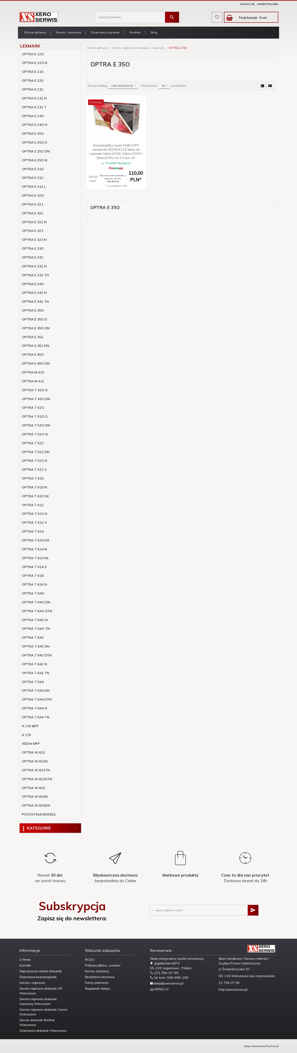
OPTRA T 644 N (34, 708)
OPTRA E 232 (32, 89)
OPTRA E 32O (33, 195)
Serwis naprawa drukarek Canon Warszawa (43, 1011)
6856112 (161, 989)
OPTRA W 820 (33, 788)
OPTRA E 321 (32, 204)
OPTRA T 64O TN (36, 628)
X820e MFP (31, 743)
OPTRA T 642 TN (35, 673)
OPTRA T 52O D (35, 416)
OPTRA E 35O (33, 310)
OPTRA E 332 (32, 257)
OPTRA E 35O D (34, 319)
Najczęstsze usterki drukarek (40, 971)
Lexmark (30, 45)
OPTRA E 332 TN (35, 275)
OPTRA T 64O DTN (37, 611)
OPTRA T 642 (33, 637)
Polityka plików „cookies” (103, 965)
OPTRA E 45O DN (36, 363)
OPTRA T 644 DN (36, 690)
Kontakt (135, 32)
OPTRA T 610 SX (35, 496)
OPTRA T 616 (33, 575)
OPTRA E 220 (32, 80)
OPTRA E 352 (32, 337)
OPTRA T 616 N (34, 584)
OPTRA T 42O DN (36, 399)
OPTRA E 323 (32, 231)
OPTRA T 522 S (34, 469)
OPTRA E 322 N (34, 222)
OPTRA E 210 (32, 72)
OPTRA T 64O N (35, 620)
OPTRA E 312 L (34, 186)
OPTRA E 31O (33, 169)
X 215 (26, 735)
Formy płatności (96, 983)
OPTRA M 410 (33, 372)
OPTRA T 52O (33, 407)
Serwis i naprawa (68, 32)
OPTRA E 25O (33, 133)
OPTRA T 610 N (34, 487)
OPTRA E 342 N (34, 293)
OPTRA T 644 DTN (37, 699)
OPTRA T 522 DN (36, 452)
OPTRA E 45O (33, 354)
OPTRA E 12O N (34, 63)
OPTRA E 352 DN (35, 346)
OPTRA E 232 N (34, 98)
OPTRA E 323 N (34, 240)
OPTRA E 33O (33, 248)
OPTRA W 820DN (36, 805)
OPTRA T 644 (33, 682)
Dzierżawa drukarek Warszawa (42, 1030)
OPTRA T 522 (33, 443)
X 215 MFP (30, 726)
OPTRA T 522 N (34, 461)
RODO (89, 959)
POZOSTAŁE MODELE (39, 814)
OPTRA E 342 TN (35, 301)
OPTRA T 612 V (34, 522)
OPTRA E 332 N (34, 266)
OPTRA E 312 (32, 178)
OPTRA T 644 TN (35, 717)
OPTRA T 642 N (34, 664)
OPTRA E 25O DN (36, 151)
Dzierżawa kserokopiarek (38, 977)
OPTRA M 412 (33, 381)
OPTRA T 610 (33, 478)
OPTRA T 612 (33, 505)
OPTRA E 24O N (34, 125)
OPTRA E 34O (33, 284)
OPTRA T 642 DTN (37, 655)
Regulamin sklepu (97, 988)
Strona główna (35, 32)
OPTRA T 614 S (34, 567)
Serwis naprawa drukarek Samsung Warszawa (38, 1001)
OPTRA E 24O (33, 116)
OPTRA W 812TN (36, 770)
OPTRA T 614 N (34, 549)
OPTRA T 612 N (34, 514)
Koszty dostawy (97, 971)
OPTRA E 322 (32, 213)
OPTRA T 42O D (35, 390)
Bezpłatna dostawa (99, 977)
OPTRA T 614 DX (35, 540)
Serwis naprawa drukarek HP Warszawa (40, 990)
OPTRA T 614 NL (35, 558)
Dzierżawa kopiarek (105, 32)
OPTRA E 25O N (34, 160)
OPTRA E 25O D (34, 142)
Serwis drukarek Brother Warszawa (37, 1022)
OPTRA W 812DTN (37, 779)
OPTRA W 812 (33, 752)
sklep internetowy (254, 1046)
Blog (154, 32)
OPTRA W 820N (35, 796)
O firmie (25, 959)
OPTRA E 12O (33, 54)
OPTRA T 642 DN (36, 646)
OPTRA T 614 (33, 531)
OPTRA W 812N (35, 761)
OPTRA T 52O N (35, 434)
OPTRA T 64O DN (36, 602)
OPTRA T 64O (33, 593)
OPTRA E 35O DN (36, 328)
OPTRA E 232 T (34, 107)
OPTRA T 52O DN (36, 425)
